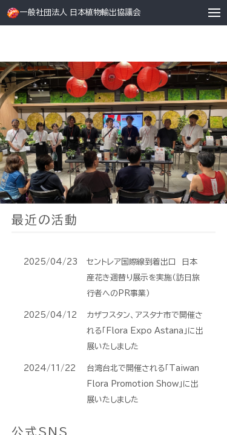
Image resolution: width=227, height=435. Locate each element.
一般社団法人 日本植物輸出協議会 (73, 13)
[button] (215, 13)
